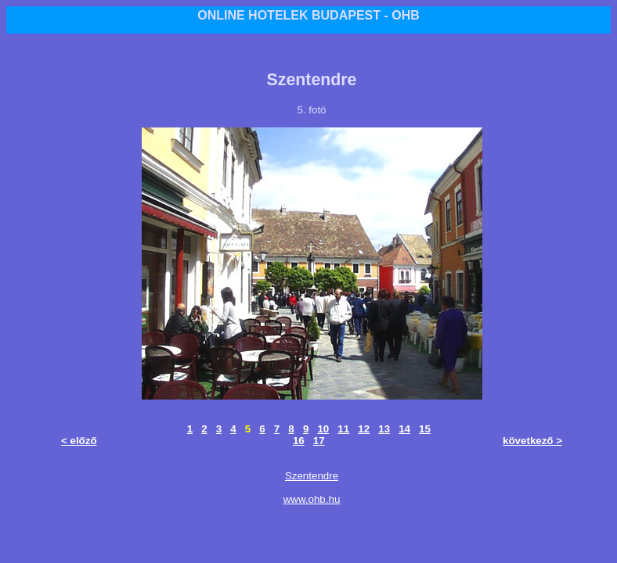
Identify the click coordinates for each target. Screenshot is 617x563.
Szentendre (311, 476)
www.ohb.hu (312, 499)
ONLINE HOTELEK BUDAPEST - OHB (308, 15)
